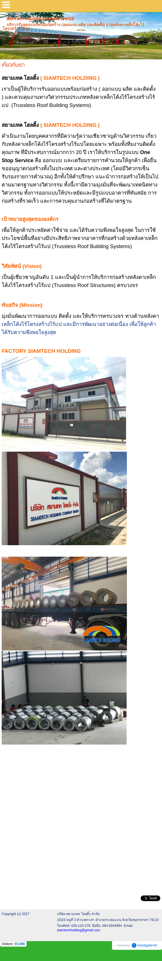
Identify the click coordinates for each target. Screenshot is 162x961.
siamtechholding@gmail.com (78, 930)
